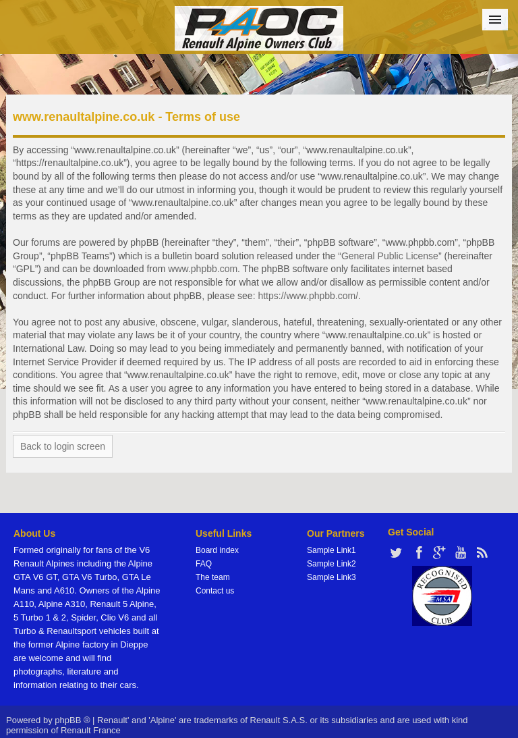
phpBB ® (72, 720)
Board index (217, 550)
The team (213, 577)
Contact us (215, 591)
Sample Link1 (331, 550)
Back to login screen (62, 446)
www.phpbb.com (202, 268)
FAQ (204, 564)
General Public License (389, 256)
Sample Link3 (331, 577)
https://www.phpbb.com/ (308, 295)
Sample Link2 (331, 564)
